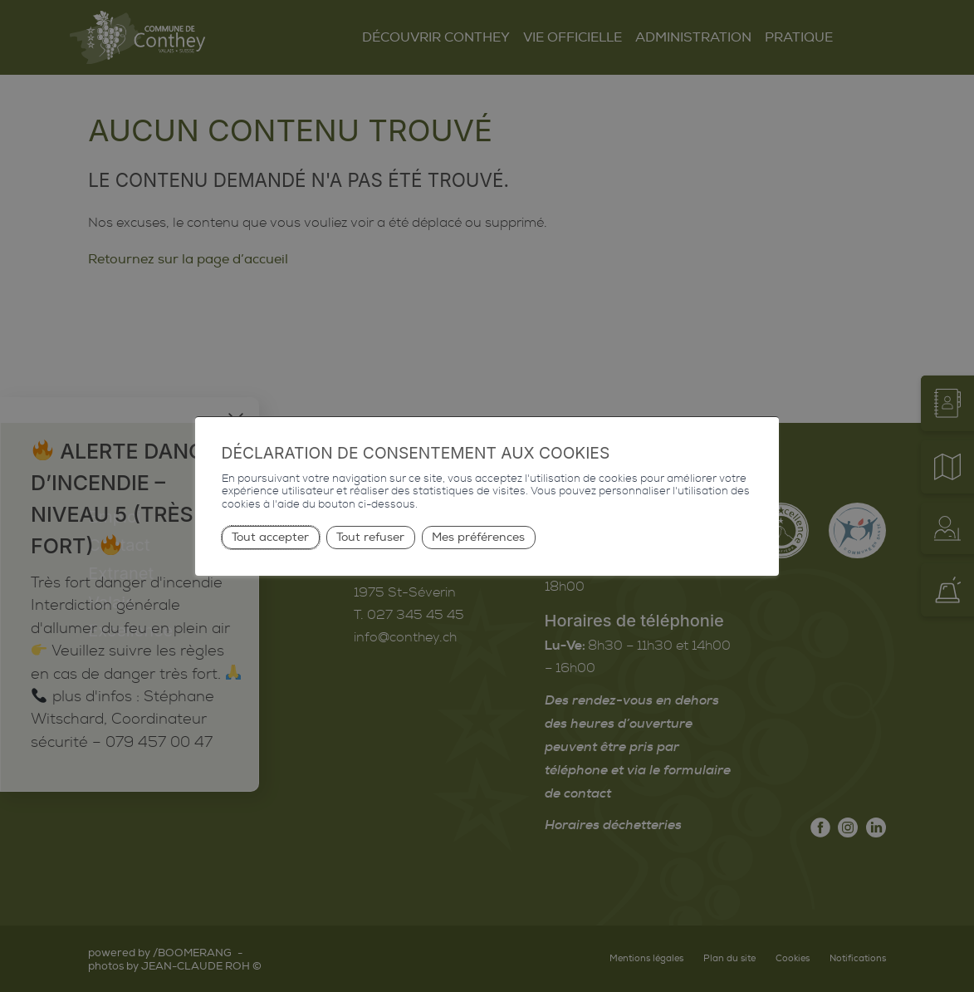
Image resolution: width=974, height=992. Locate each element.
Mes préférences (478, 537)
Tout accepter (270, 537)
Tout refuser (370, 537)
